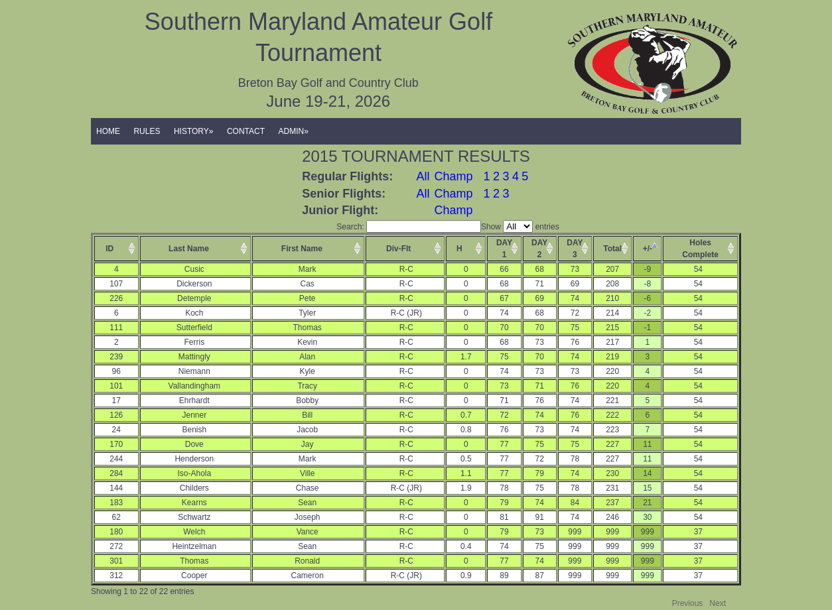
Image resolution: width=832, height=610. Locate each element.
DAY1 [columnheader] (504, 248)
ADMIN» (294, 131)
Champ (453, 176)
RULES (146, 131)
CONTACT (246, 131)
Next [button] (717, 603)
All (423, 176)
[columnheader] (116, 248)
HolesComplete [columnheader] (700, 248)
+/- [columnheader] (647, 248)
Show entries (520, 226)
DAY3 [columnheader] (575, 248)
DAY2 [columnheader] (539, 248)
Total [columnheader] (612, 248)
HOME (108, 131)
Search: (408, 226)
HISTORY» (194, 131)
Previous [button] (687, 603)
